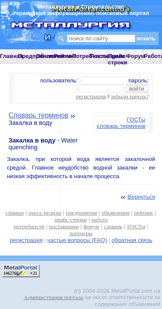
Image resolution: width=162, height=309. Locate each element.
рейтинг (143, 212)
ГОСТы (136, 119)
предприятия (81, 212)
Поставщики (107, 56)
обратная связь (132, 240)
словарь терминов (121, 126)
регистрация (91, 96)
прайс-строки (70, 219)
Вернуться (137, 197)
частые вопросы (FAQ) (77, 240)
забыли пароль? (130, 96)
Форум (135, 56)
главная (15, 212)
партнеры (80, 233)
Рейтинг (65, 56)
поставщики (64, 226)
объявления (116, 212)
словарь (113, 226)
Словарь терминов (38, 115)
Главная (11, 56)
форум (91, 226)
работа (99, 219)
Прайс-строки (117, 59)
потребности (29, 226)
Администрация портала (53, 297)
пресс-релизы (45, 212)
